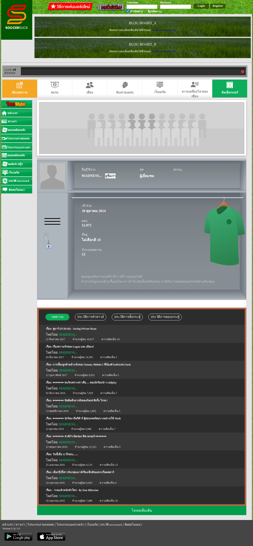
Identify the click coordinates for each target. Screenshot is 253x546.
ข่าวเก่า (20, 524)
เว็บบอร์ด (92, 524)
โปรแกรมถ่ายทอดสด (40, 524)
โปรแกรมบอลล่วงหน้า (70, 524)
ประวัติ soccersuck (111, 524)
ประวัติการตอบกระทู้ (165, 317)
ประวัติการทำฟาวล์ (90, 317)
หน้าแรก (7, 524)
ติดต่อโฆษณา (133, 524)
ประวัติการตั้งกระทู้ (127, 317)
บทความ (57, 317)
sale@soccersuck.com (164, 30)
